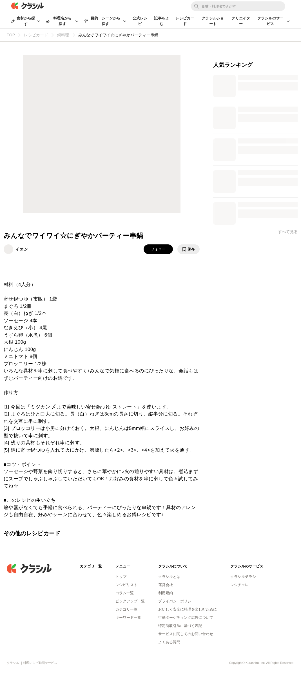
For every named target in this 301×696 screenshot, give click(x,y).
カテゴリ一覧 (126, 609)
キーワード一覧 (128, 617)
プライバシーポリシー (176, 601)
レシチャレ (239, 585)
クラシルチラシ (243, 577)
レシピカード (184, 21)
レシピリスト (126, 585)
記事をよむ (161, 21)
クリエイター (240, 21)
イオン (21, 249)
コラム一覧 (124, 593)
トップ (120, 577)
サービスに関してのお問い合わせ (185, 634)
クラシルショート (213, 21)
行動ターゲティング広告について (185, 617)
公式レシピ (140, 21)
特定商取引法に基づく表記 (180, 626)
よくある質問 (169, 642)
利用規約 (165, 593)
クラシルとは (169, 577)
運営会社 (165, 585)
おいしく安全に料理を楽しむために (187, 609)
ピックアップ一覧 (130, 601)
